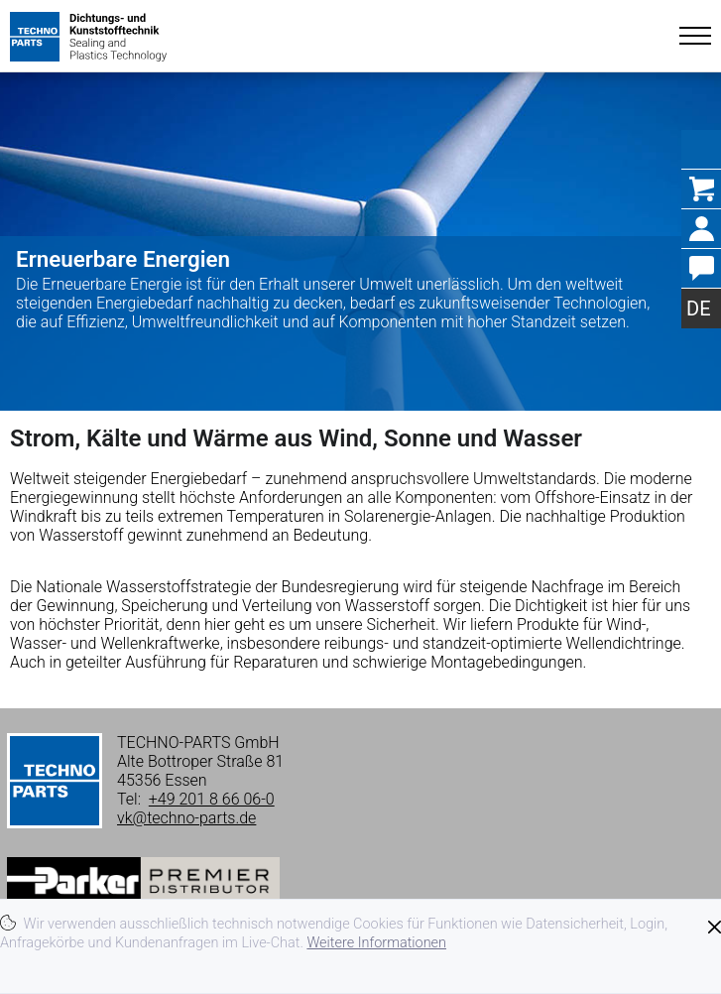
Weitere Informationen (376, 942)
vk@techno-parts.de (186, 817)
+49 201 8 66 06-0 (212, 799)
